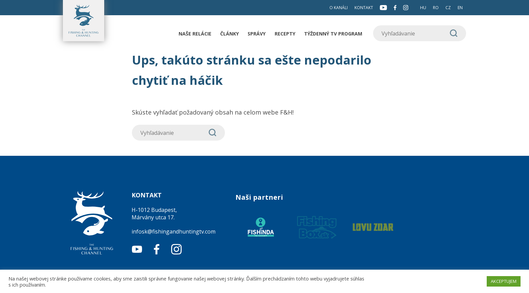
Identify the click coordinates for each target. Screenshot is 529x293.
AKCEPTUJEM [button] (503, 281)
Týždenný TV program (333, 33)
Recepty (285, 33)
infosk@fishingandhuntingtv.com (173, 231)
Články (229, 33)
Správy (257, 33)
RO (436, 7)
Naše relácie (195, 33)
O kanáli (338, 7)
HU (423, 7)
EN (460, 7)
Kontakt (363, 7)
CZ (448, 7)
